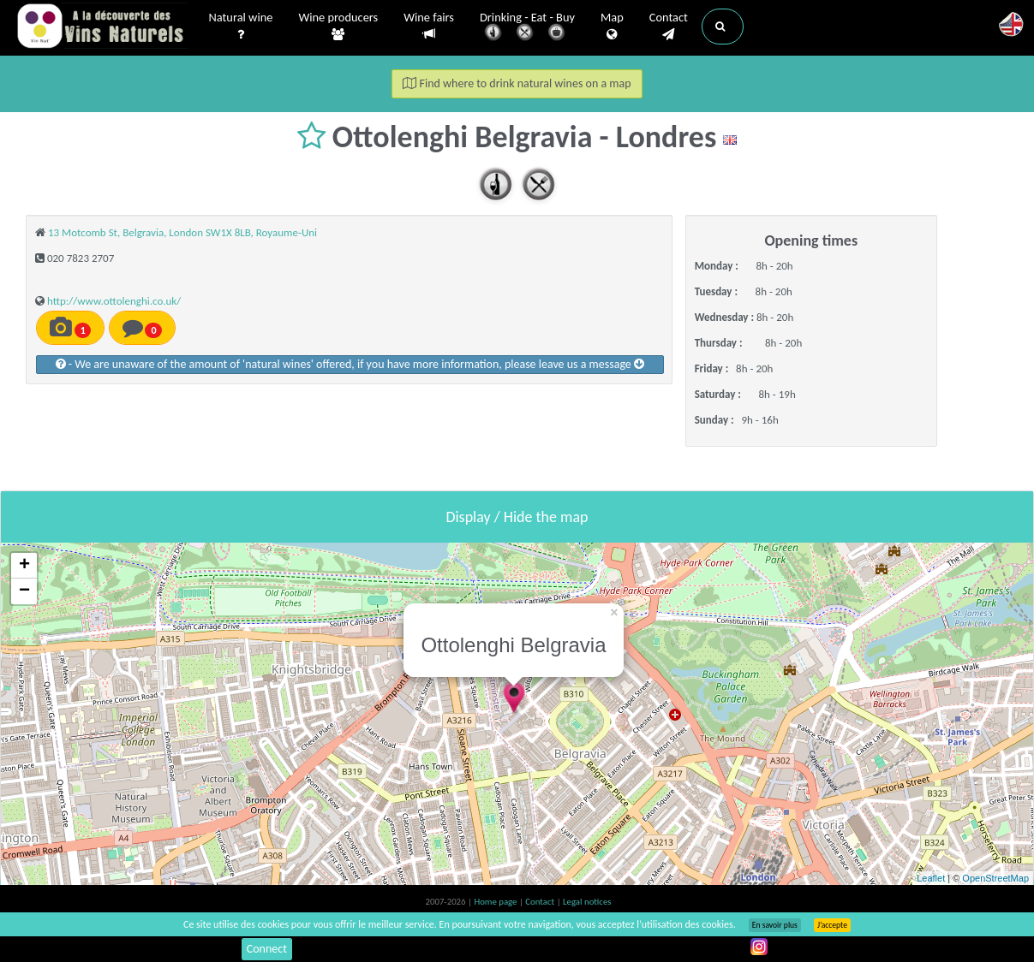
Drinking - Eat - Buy (527, 28)
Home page (496, 901)
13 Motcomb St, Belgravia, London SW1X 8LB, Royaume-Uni (182, 232)
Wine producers (338, 26)
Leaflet (931, 878)
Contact (668, 26)
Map (612, 26)
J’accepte (832, 925)
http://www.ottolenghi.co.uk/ (114, 300)
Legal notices (587, 901)
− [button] (24, 591)
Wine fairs (428, 26)
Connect (267, 948)
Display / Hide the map (516, 517)
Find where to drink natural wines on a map (517, 83)
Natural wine (241, 26)
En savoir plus (775, 925)
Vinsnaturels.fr (102, 27)
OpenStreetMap (995, 878)
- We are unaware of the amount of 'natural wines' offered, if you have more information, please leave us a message (350, 364)
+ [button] (24, 566)
